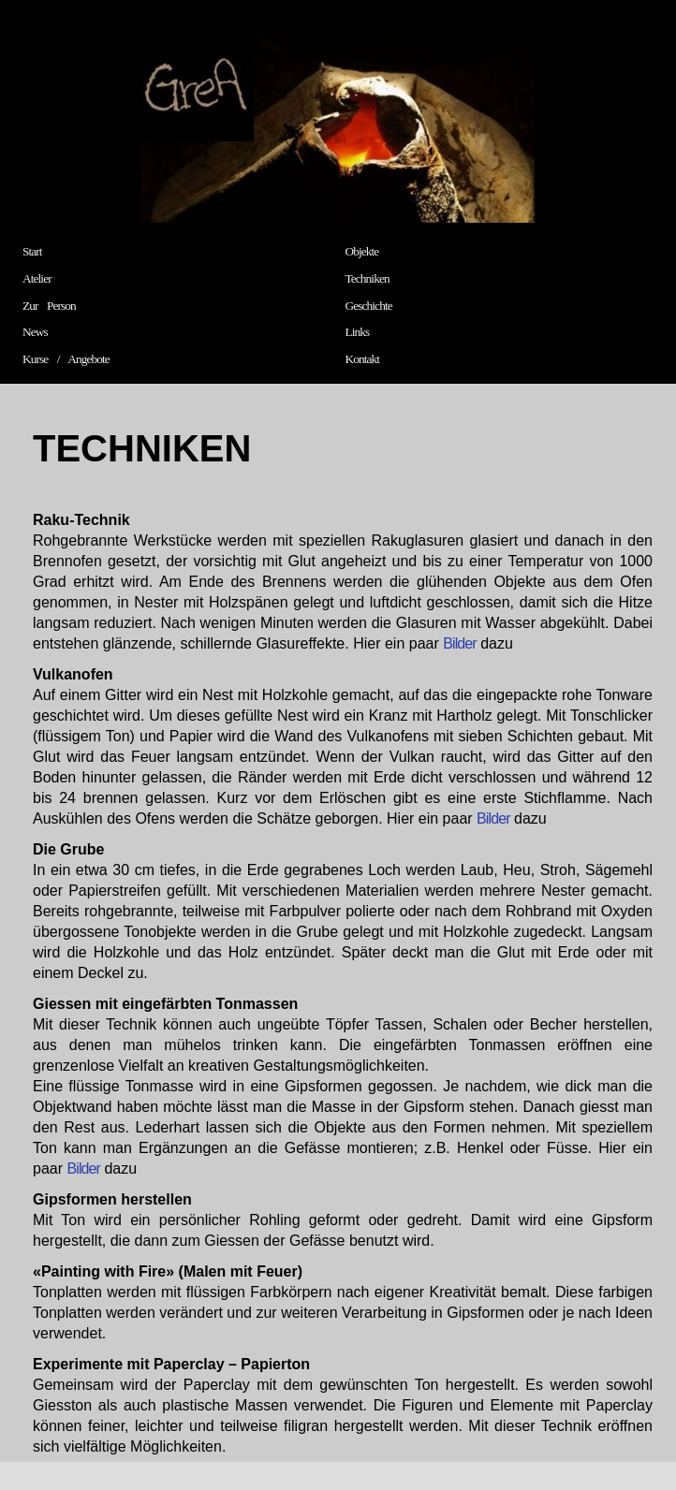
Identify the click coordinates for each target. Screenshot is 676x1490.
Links (357, 332)
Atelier (36, 278)
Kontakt (362, 359)
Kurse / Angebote (66, 359)
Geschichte (368, 306)
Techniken (367, 278)
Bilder (460, 643)
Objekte (362, 251)
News (35, 332)
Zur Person (49, 306)
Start (32, 251)
